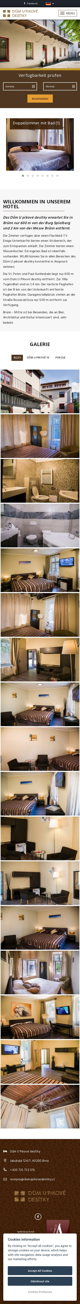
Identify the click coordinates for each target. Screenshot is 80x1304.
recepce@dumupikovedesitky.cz (32, 1179)
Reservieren (40, 99)
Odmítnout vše (40, 1281)
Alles (17, 357)
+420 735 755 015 (22, 1170)
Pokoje (60, 357)
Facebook (31, 4)
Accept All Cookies (40, 1270)
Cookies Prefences (40, 1291)
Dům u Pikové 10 (38, 357)
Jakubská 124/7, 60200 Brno (29, 1161)
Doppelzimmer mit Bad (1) (36, 123)
